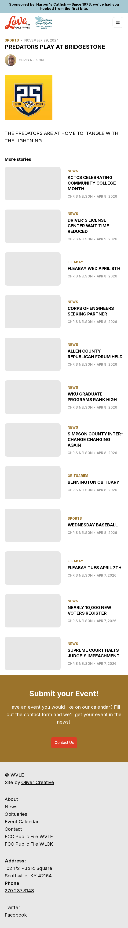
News (11, 806)
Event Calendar (22, 821)
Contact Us (64, 742)
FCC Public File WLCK (29, 844)
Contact (13, 829)
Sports (12, 40)
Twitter (12, 907)
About (11, 799)
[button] (118, 22)
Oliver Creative (37, 782)
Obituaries (16, 814)
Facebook (16, 915)
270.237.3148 (19, 890)
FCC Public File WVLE (29, 836)
